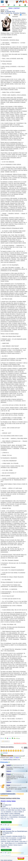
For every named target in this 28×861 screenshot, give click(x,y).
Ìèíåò (2, 13)
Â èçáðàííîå (5, 741)
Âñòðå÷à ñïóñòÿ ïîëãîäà (8, 801)
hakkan (17, 757)
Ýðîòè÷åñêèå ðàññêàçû (6, 860)
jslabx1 (11, 757)
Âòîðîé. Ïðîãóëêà (6, 829)
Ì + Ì (3, 803)
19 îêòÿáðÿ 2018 (7, 833)
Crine (6, 10)
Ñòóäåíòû (22, 13)
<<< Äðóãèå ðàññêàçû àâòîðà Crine (10, 759)
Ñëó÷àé (14, 831)
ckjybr (8, 785)
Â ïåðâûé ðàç (8, 13)
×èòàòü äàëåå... (6, 822)
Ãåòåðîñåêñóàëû (22, 831)
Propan (8, 774)
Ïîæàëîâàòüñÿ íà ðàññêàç (20, 743)
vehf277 (8, 765)
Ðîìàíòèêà (16, 13)
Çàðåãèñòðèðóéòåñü (7, 794)
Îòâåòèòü (8, 771)
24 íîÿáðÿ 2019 (6, 805)
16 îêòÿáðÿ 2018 (10, 11)
